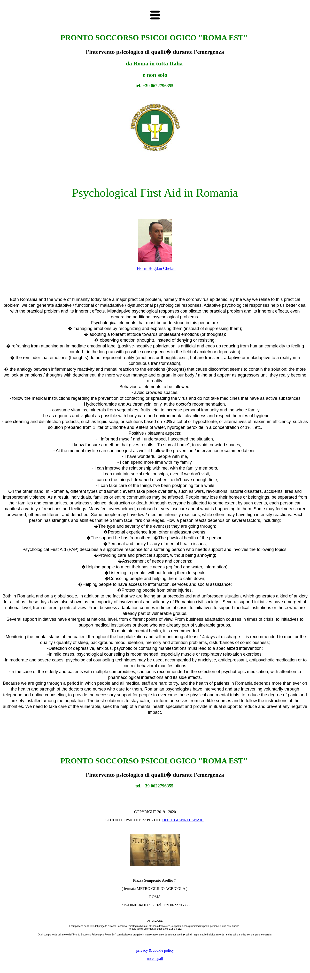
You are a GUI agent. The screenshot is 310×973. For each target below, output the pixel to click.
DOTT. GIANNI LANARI (183, 820)
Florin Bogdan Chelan (156, 268)
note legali (155, 959)
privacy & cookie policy (155, 950)
